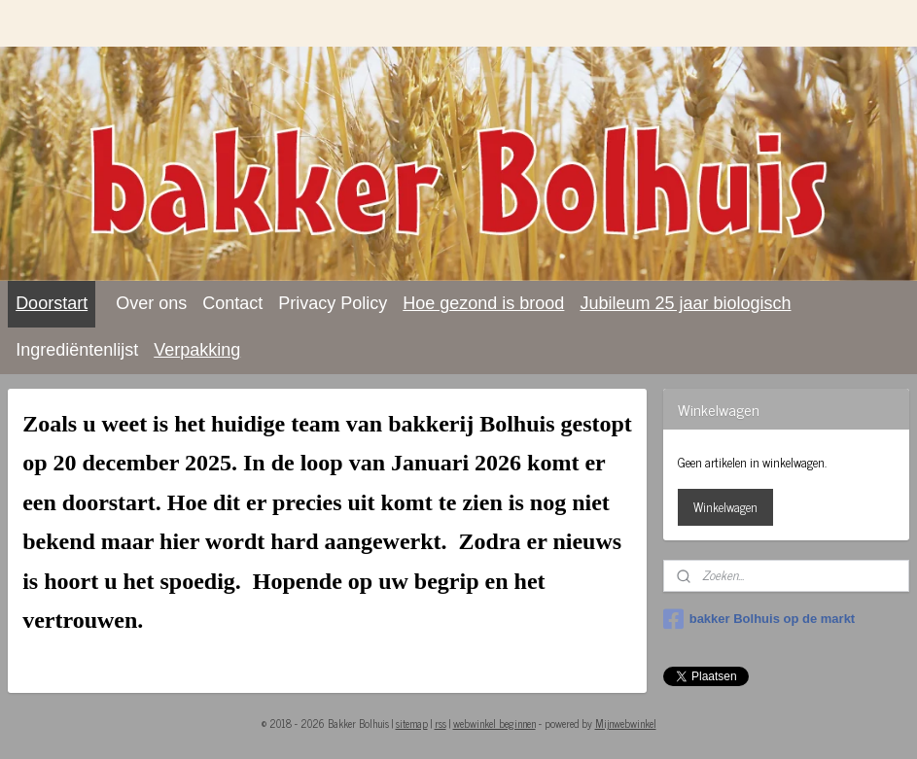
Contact (232, 303)
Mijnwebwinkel (625, 723)
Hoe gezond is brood (483, 303)
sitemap (412, 723)
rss (440, 723)
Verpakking (197, 350)
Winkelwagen (725, 507)
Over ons (151, 303)
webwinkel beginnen (494, 723)
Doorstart (52, 303)
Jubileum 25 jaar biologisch (685, 303)
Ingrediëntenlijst (77, 350)
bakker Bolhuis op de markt (759, 619)
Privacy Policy (332, 303)
